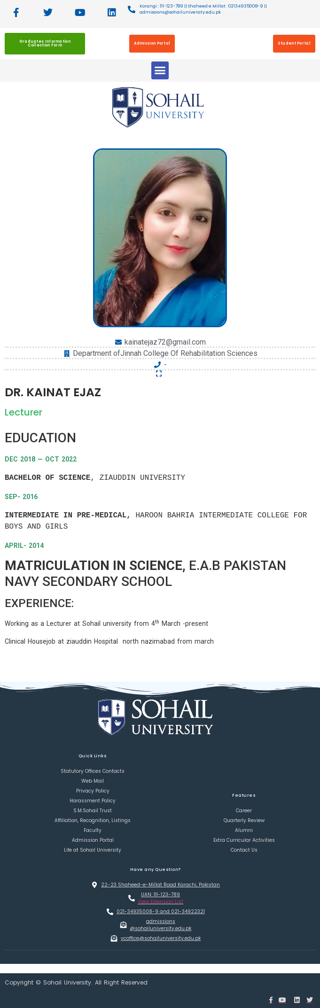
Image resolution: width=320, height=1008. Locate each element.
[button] (160, 70)
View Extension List (160, 901)
